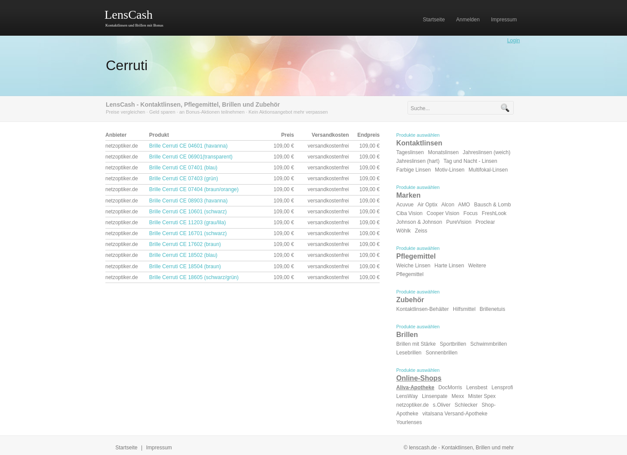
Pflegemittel (416, 256)
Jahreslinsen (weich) (486, 152)
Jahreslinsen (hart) (417, 161)
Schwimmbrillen (488, 344)
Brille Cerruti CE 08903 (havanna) (188, 201)
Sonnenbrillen (441, 353)
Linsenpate (435, 396)
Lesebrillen (408, 353)
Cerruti (127, 65)
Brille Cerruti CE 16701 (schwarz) (188, 233)
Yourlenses (409, 422)
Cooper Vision (443, 213)
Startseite (126, 448)
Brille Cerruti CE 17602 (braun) (185, 244)
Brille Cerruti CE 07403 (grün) (183, 178)
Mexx (458, 396)
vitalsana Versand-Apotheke (454, 414)
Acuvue (405, 205)
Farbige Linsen (413, 170)
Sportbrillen (453, 344)
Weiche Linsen (413, 266)
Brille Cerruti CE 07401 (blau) (183, 168)
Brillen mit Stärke (416, 344)
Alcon (447, 205)
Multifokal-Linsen (488, 170)
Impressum (159, 448)
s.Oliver (442, 405)
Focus (470, 213)
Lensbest (477, 387)
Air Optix (428, 205)
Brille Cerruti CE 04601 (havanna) (188, 146)
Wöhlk (403, 231)
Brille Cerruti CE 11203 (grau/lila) (187, 222)
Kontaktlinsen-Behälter (422, 309)
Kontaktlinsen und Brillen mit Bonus (134, 25)
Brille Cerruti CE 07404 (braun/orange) (194, 189)
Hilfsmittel (464, 309)
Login (513, 40)
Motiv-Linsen (450, 170)
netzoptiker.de (412, 405)
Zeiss (421, 231)
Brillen (407, 334)
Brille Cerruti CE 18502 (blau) (183, 255)
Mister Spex (482, 396)
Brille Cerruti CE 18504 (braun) (185, 266)
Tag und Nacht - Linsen (470, 161)
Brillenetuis (492, 309)
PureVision (459, 222)
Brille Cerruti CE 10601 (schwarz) (188, 212)
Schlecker (466, 405)
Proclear (485, 222)
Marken (408, 195)
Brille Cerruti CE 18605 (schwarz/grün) (194, 277)
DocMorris (450, 387)
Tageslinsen (410, 152)
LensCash (128, 14)
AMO (464, 205)
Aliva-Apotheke (415, 387)
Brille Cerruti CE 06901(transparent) (191, 157)
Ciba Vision (409, 213)
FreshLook (494, 213)
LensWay (407, 396)
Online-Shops (419, 378)
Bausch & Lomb (492, 205)
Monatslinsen (443, 152)
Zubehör (410, 299)
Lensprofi (502, 387)
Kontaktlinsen (419, 143)
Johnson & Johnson (419, 222)
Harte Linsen (449, 266)
